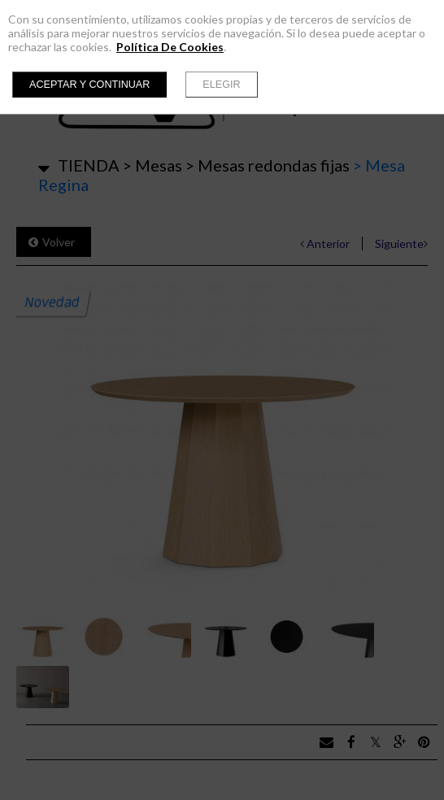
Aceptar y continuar (89, 84)
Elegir (221, 84)
